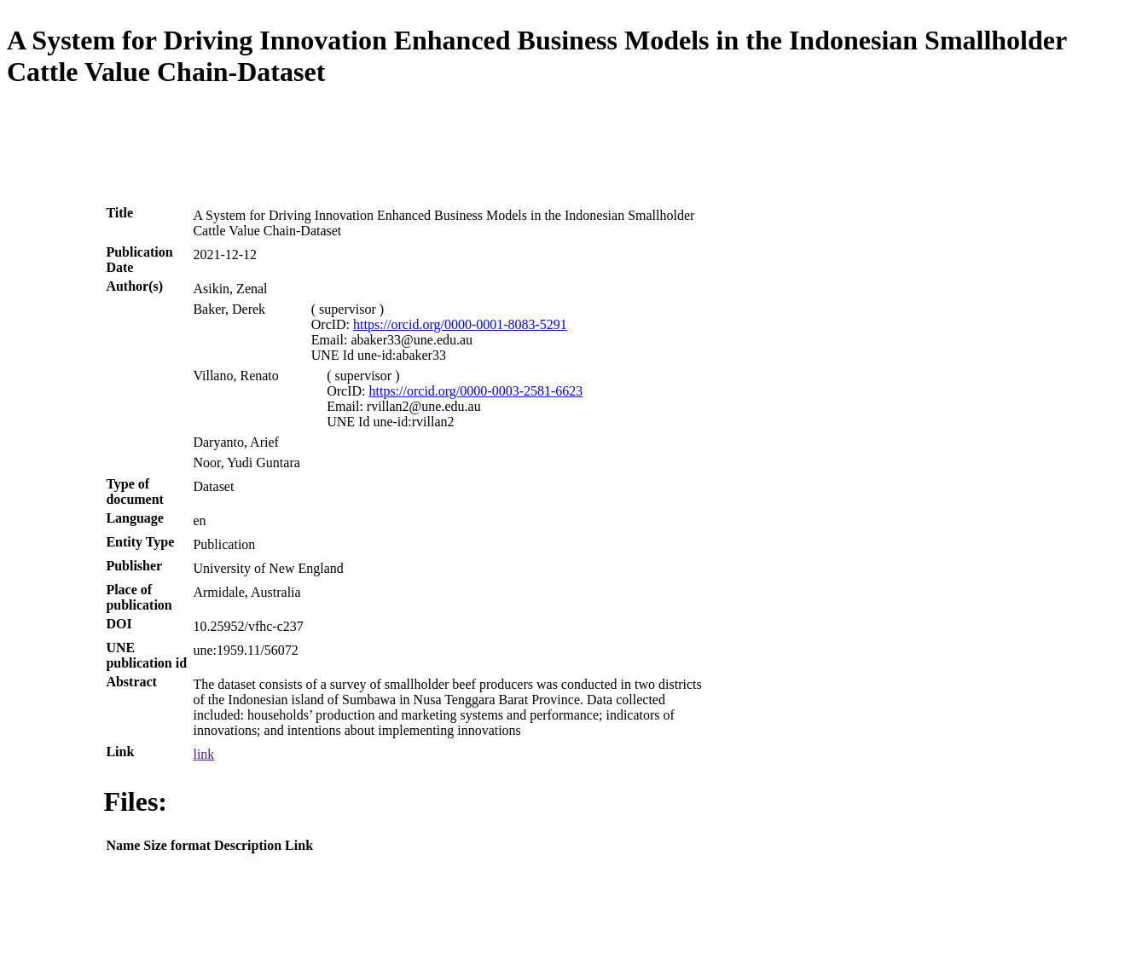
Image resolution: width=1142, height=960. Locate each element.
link (203, 754)
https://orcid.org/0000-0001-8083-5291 (460, 324)
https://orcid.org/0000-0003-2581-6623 (476, 391)
